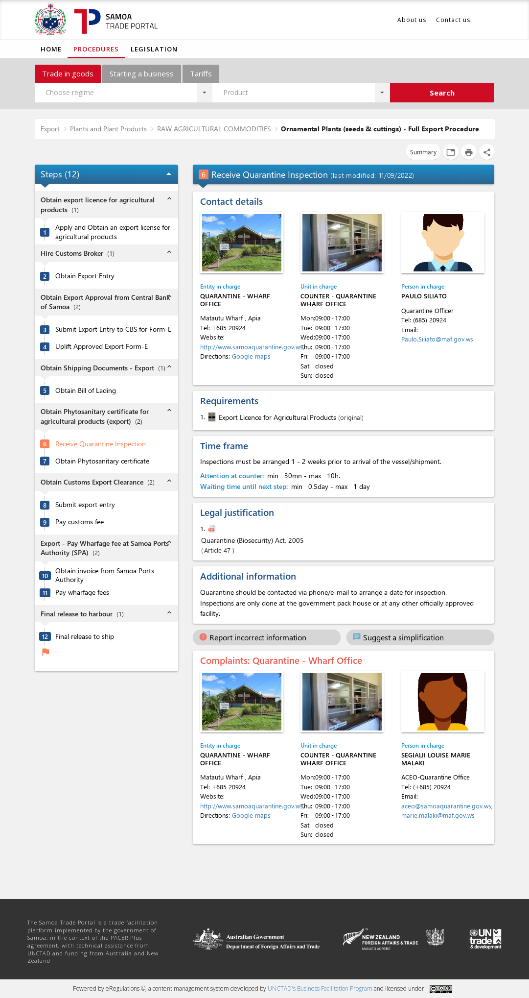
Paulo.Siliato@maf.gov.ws (437, 339)
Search (442, 92)
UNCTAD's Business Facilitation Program (320, 988)
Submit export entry (85, 504)
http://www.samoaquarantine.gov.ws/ (252, 346)
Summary (423, 151)
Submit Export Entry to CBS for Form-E (113, 329)
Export (50, 128)
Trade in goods (67, 73)
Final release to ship (84, 636)
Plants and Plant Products (108, 128)
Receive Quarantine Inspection (100, 443)
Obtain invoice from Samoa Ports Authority (104, 575)
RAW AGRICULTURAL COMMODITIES (214, 128)
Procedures (96, 49)
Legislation (154, 49)
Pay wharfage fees (82, 592)
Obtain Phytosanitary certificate (102, 461)
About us (411, 20)
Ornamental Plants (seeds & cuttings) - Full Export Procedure (380, 128)
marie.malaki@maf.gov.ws (438, 815)
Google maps (251, 356)
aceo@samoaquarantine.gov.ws (446, 806)
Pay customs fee (79, 521)
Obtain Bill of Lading (85, 390)
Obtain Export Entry (85, 275)
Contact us (453, 20)
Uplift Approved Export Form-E (101, 346)
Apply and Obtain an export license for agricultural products (112, 232)
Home (51, 49)
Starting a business (142, 73)
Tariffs (201, 73)
